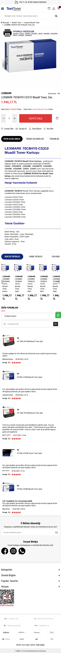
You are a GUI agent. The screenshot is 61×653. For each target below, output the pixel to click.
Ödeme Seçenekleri (35, 139)
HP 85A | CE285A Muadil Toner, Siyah (29, 489)
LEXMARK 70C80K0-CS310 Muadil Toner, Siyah (56, 285)
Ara (55, 324)
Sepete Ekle (35, 118)
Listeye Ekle (7, 129)
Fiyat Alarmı (35, 129)
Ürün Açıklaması (11, 139)
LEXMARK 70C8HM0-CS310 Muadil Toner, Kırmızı (5, 285)
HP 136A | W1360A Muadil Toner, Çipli (30, 341)
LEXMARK (6, 93)
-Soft (17, 651)
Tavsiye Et (21, 129)
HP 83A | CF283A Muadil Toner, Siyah (29, 377)
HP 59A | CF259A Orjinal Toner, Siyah (29, 453)
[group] (30, 56)
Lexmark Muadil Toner (31, 23)
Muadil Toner (16, 23)
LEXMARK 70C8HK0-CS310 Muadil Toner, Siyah (18, 285)
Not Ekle (48, 129)
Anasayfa (5, 23)
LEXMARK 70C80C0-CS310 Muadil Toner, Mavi (43, 285)
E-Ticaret (23, 651)
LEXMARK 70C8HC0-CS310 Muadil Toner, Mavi (30, 285)
